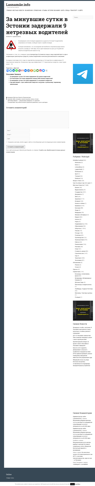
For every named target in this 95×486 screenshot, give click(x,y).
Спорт (76, 249)
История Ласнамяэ (54, 10)
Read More (77, 484)
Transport (78, 176)
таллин (32, 99)
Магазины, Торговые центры (83, 293)
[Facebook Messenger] (43, 70)
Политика (78, 235)
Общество (78, 228)
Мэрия (77, 217)
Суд (76, 256)
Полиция (77, 297)
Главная (9, 10)
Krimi (76, 165)
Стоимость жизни (80, 251)
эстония (36, 99)
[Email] (37, 70)
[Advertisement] (37, 90)
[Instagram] (40, 70)
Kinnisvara (78, 162)
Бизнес (77, 187)
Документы (78, 194)
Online (10, 478)
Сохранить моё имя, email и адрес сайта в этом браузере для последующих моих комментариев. (37, 142)
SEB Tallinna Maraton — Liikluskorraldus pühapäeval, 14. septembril (24, 100)
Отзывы (44, 10)
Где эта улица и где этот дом (81, 183)
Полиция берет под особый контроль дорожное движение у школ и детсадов (27, 102)
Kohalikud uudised (78, 160)
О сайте (80, 10)
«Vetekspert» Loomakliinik (80, 464)
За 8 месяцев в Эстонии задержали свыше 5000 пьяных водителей (31, 78)
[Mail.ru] (28, 70)
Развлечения (79, 244)
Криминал (10, 97)
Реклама (77, 246)
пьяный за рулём (25, 99)
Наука (76, 221)
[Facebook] (7, 70)
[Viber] (19, 70)
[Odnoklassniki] (31, 70)
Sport (76, 174)
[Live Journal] (46, 70)
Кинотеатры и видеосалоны (83, 284)
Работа (77, 242)
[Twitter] (10, 70)
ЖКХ (76, 196)
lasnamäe (10, 99)
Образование (79, 226)
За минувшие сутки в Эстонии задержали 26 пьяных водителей (30, 76)
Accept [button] (72, 484)
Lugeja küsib (78, 169)
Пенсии (77, 230)
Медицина (78, 212)
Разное (77, 265)
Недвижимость (79, 224)
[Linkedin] (13, 70)
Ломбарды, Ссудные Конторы (84, 289)
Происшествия (27, 97)
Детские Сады (79, 282)
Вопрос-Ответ (77, 180)
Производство (79, 237)
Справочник (37, 10)
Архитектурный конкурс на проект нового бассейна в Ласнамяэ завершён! (81, 343)
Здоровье (78, 199)
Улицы (67, 10)
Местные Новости (18, 10)
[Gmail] (22, 70)
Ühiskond (77, 178)
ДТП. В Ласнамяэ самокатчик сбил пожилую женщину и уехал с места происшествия (82, 337)
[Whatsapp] (16, 70)
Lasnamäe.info (18, 4)
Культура (77, 208)
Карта (63, 10)
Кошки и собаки (79, 203)
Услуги (77, 267)
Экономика (78, 260)
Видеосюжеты (79, 190)
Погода (77, 233)
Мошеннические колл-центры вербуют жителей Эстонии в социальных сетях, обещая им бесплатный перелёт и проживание (82, 446)
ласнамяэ (18, 99)
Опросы (75, 269)
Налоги (77, 219)
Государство (79, 192)
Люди (76, 210)
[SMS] (34, 70)
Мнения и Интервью (81, 215)
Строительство (79, 253)
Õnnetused (78, 171)
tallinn (14, 99)
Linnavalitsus (78, 167)
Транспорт (73, 10)
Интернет (77, 201)
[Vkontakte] (25, 70)
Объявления (29, 10)
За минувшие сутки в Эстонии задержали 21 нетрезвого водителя (31, 80)
